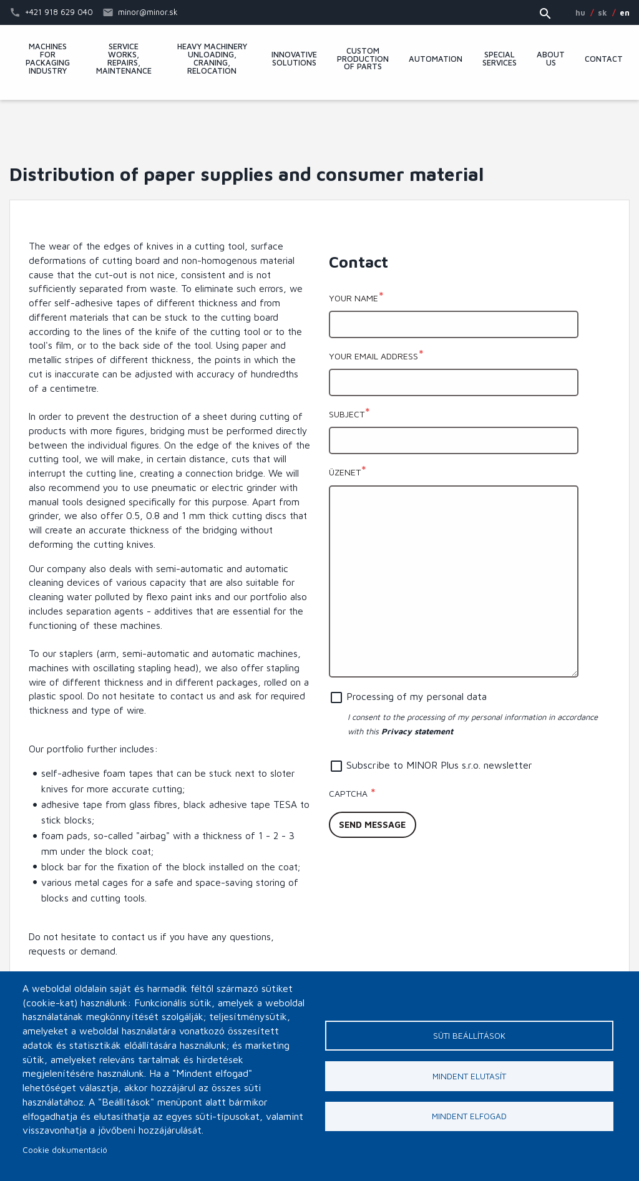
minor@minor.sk (148, 12)
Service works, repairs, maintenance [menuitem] (124, 59)
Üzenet (345, 472)
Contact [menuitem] (604, 60)
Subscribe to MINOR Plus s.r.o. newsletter (439, 764)
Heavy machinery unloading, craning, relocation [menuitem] (212, 59)
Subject (346, 414)
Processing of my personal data (416, 696)
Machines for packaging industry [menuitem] (48, 59)
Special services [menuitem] (499, 59)
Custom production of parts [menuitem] (363, 59)
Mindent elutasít (469, 1076)
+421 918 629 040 (59, 12)
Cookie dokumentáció (64, 1150)
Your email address (373, 356)
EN (625, 12)
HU (580, 12)
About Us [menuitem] (551, 59)
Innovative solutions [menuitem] (294, 59)
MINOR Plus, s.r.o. (319, 128)
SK (602, 12)
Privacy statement (417, 731)
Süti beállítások (469, 1036)
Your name (353, 298)
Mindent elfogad (469, 1117)
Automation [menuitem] (435, 60)
